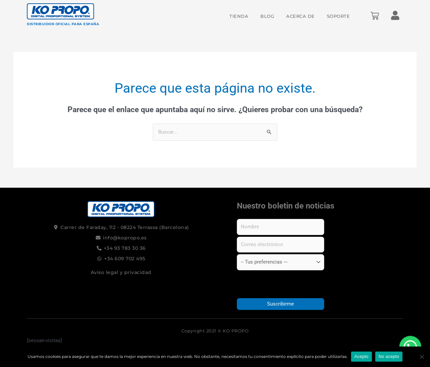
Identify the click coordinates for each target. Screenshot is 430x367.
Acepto (361, 356)
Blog (267, 16)
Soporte (338, 16)
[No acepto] (421, 356)
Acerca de (300, 16)
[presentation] (281, 284)
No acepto (389, 356)
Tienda (238, 16)
